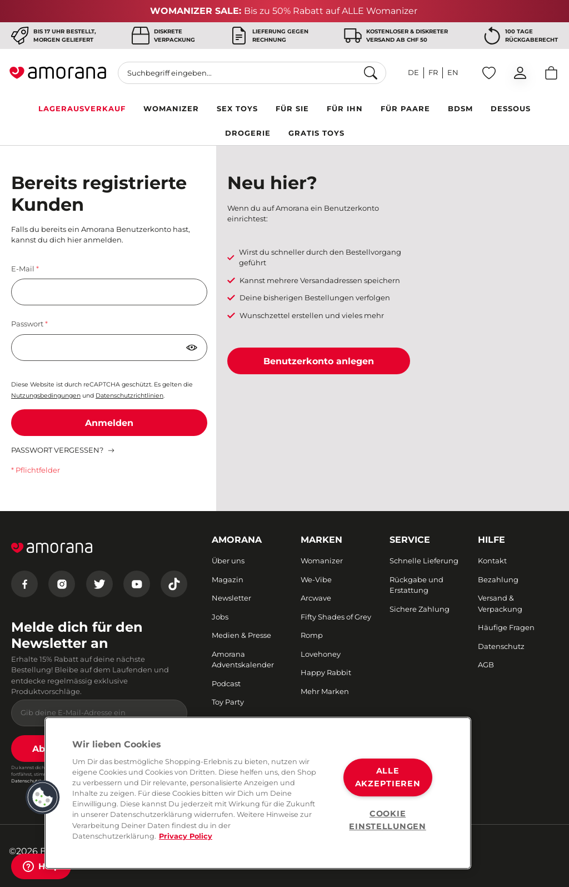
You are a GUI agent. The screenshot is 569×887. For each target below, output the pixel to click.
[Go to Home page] (58, 73)
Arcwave (316, 597)
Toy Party (228, 701)
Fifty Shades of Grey (336, 616)
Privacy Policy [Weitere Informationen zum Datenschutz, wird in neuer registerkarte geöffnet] (185, 836)
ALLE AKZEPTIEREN (388, 777)
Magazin (227, 579)
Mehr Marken (325, 691)
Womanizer (322, 560)
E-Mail (23, 268)
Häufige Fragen (506, 627)
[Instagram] (61, 584)
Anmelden (109, 423)
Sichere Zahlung (420, 608)
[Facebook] (24, 584)
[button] (43, 797)
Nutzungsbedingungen (46, 395)
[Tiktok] (174, 584)
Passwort (28, 323)
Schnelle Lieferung (424, 560)
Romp (312, 635)
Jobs (220, 616)
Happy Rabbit (326, 672)
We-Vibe (316, 579)
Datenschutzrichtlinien (129, 395)
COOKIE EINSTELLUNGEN (387, 820)
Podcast (226, 683)
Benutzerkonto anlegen (318, 361)
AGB (486, 664)
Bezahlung (498, 579)
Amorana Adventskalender (243, 660)
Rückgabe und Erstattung (416, 585)
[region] (257, 793)
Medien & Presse (241, 635)
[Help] (41, 866)
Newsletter (231, 597)
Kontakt (492, 560)
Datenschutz (501, 646)
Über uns (228, 560)
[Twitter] (99, 584)
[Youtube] (136, 584)
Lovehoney (321, 654)
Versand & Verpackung (500, 603)
